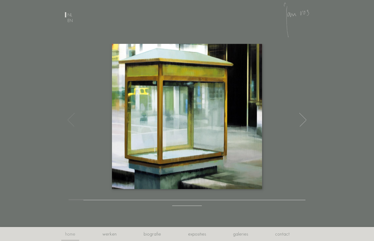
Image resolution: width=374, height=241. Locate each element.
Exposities (197, 234)
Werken (109, 234)
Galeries (240, 234)
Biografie (152, 234)
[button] (76, 199)
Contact (282, 234)
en (70, 20)
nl (70, 14)
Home (70, 234)
